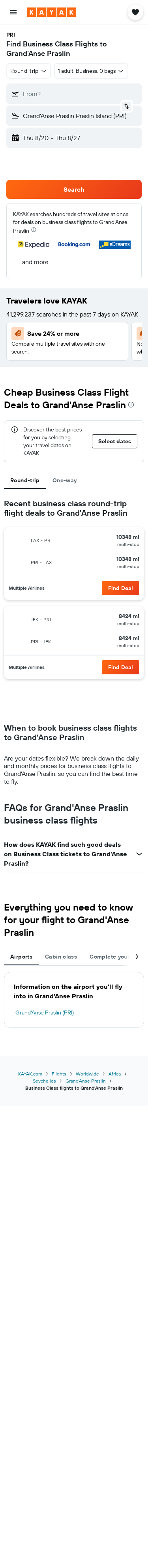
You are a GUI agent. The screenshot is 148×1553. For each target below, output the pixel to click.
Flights (59, 1074)
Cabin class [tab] (61, 956)
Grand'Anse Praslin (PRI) (44, 1012)
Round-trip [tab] (25, 480)
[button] (13, 12)
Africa (115, 1074)
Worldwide (87, 1074)
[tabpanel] (74, 592)
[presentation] (34, 230)
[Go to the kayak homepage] (51, 12)
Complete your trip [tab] (115, 956)
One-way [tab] (64, 480)
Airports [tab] (21, 956)
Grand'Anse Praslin (86, 1081)
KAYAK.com (30, 1074)
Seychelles (44, 1081)
